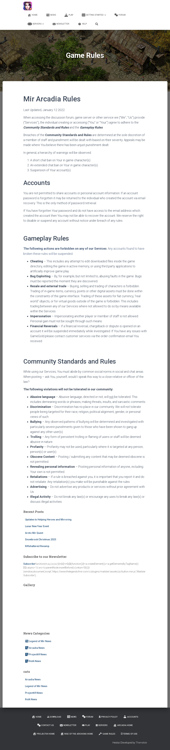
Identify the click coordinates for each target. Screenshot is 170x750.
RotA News (33, 661)
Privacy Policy (108, 717)
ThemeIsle (141, 742)
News (51, 15)
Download (54, 717)
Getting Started (94, 15)
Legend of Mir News (38, 641)
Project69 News (36, 654)
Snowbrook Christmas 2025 (40, 539)
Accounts (130, 716)
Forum (120, 15)
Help (82, 24)
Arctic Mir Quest (34, 533)
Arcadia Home (123, 725)
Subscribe (29, 563)
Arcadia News (35, 648)
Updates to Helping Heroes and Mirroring (48, 519)
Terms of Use (129, 734)
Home (33, 15)
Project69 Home (44, 733)
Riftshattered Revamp (37, 546)
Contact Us (45, 725)
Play (69, 15)
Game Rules (107, 733)
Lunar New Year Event (37, 526)
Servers (36, 24)
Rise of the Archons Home (76, 733)
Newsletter (60, 24)
